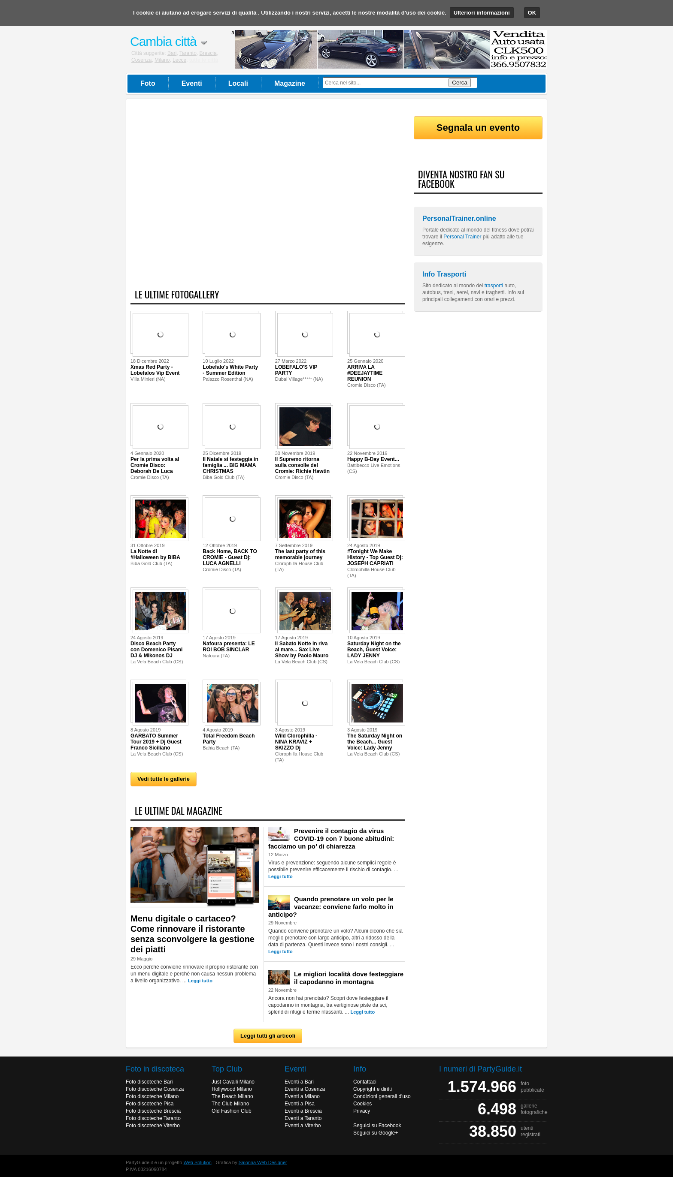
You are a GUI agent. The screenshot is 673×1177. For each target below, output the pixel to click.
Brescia (208, 53)
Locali (238, 83)
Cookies (362, 1104)
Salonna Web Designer (263, 1162)
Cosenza (141, 60)
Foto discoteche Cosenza (155, 1089)
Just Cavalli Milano (233, 1082)
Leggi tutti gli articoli (267, 1036)
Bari (171, 53)
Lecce (179, 60)
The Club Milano (230, 1104)
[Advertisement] (267, 198)
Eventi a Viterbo (303, 1126)
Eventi (192, 83)
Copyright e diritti (372, 1089)
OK (532, 12)
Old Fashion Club (232, 1111)
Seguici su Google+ (375, 1133)
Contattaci (364, 1082)
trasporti (494, 286)
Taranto (188, 53)
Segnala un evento (478, 127)
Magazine (289, 83)
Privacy (361, 1111)
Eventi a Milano (302, 1096)
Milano (162, 60)
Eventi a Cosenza (305, 1089)
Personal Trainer (462, 237)
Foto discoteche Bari (149, 1082)
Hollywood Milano (232, 1089)
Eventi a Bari (299, 1082)
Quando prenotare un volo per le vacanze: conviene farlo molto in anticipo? (331, 906)
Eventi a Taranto (303, 1118)
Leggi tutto (200, 980)
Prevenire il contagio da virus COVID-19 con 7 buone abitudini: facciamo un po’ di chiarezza (331, 838)
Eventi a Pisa (300, 1104)
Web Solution (198, 1162)
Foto (147, 83)
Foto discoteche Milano (152, 1096)
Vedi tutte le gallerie (163, 779)
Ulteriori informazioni (482, 12)
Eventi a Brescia (303, 1111)
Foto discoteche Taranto (153, 1118)
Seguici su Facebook (377, 1126)
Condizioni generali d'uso (382, 1096)
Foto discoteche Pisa (149, 1104)
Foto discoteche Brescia (153, 1111)
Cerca (459, 82)
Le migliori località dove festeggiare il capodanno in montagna (348, 977)
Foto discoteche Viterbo (153, 1126)
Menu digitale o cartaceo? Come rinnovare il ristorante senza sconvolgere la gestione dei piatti (192, 934)
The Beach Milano (232, 1096)
